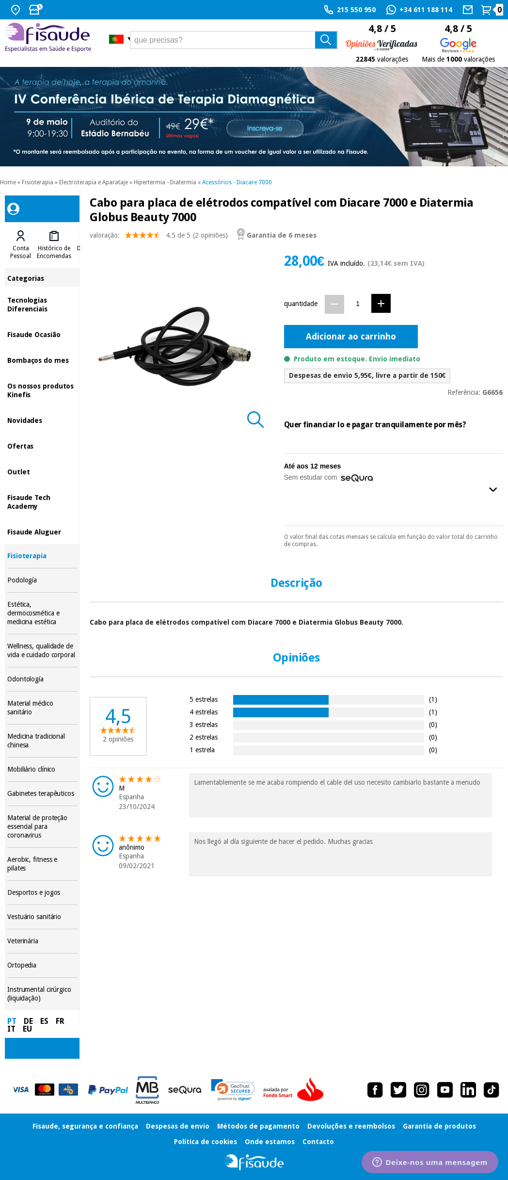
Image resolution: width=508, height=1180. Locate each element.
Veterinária (42, 941)
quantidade (301, 303)
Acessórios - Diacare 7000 (237, 182)
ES (44, 1021)
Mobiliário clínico (42, 769)
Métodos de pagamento (258, 1126)
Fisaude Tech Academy (42, 501)
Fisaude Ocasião (42, 334)
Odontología (42, 679)
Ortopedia (42, 965)
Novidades (42, 420)
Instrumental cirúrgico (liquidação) (42, 994)
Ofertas (42, 445)
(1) (433, 699)
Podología (42, 580)
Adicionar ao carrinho (351, 336)
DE (28, 1021)
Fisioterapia (37, 182)
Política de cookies (205, 1142)
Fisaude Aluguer (42, 531)
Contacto (318, 1142)
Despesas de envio (177, 1126)
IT (11, 1029)
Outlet (42, 471)
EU (27, 1029)
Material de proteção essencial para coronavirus (42, 826)
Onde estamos (270, 1142)
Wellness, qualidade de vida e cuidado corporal (42, 650)
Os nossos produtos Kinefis (42, 389)
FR (60, 1021)
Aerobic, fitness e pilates (42, 864)
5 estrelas (204, 699)
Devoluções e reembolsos (351, 1126)
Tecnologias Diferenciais (42, 304)
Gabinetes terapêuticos (42, 794)
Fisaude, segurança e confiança (85, 1126)
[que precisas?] (234, 40)
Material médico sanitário (42, 708)
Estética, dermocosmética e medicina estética (42, 613)
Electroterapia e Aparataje (93, 182)
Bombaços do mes (42, 359)
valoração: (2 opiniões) (159, 237)
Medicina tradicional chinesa (42, 741)
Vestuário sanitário (42, 917)
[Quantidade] (358, 303)
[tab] (20, 244)
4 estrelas (204, 711)
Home (8, 182)
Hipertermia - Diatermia (165, 182)
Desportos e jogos (42, 893)
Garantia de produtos (439, 1126)
